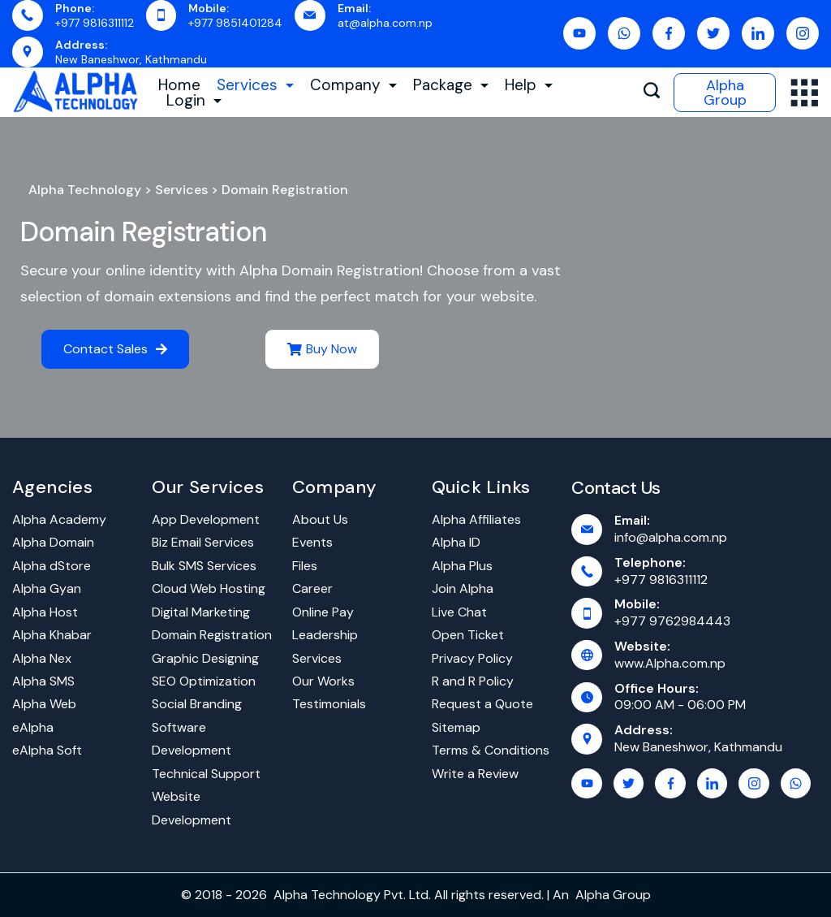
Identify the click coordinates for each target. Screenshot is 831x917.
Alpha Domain (53, 542)
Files (304, 565)
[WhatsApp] (624, 33)
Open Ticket (468, 634)
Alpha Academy (59, 519)
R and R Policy (473, 681)
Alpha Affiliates (476, 519)
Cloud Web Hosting (208, 588)
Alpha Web (44, 703)
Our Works (323, 681)
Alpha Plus (462, 565)
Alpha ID (456, 542)
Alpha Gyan (46, 588)
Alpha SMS (43, 681)
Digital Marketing (201, 612)
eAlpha (33, 727)
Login (194, 100)
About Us (320, 519)
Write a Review (475, 773)
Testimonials (329, 703)
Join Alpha (462, 588)
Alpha (592, 894)
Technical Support (206, 773)
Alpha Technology (84, 189)
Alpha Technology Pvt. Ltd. (352, 894)
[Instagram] (802, 33)
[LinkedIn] (758, 33)
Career (312, 588)
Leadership (325, 634)
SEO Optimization (204, 681)
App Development (206, 519)
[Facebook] (668, 33)
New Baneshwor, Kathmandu (131, 59)
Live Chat (459, 612)
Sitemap (456, 727)
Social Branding (197, 703)
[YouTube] (579, 33)
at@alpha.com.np (385, 22)
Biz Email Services (203, 542)
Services (255, 85)
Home (179, 85)
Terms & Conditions (490, 750)
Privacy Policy (472, 658)
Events (312, 542)
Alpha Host (45, 612)
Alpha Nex (41, 658)
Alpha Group (725, 93)
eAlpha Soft (47, 750)
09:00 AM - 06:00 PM (680, 704)
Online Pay (323, 612)
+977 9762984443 (672, 620)
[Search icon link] (652, 92)
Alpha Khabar (52, 634)
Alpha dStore (51, 565)
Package (451, 85)
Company (353, 85)
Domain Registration (143, 232)
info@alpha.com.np (670, 537)
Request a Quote (482, 703)
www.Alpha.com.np (670, 663)
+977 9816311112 (94, 22)
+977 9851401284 (235, 22)
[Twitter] (713, 33)
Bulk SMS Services (204, 565)
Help (529, 85)
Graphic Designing (205, 658)
